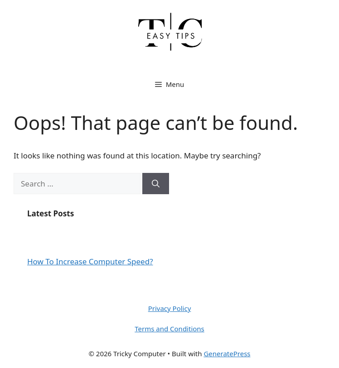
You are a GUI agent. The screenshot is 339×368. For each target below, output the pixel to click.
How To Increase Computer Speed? (90, 261)
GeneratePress (226, 353)
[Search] (155, 184)
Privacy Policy (169, 308)
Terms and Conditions (169, 328)
